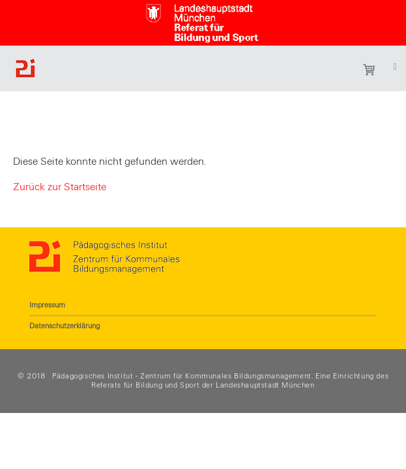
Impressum (47, 304)
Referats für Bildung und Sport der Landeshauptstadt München (202, 385)
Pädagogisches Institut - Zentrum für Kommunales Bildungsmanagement (182, 375)
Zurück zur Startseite (59, 186)
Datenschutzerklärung (64, 325)
